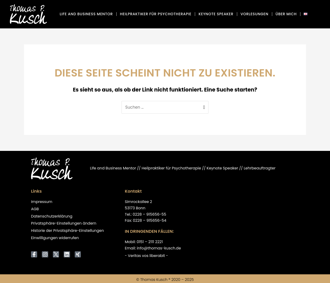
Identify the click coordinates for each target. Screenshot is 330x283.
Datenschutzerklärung (51, 216)
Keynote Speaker (216, 13)
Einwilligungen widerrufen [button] (55, 238)
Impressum (41, 201)
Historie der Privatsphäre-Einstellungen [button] (67, 230)
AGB (35, 209)
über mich (286, 13)
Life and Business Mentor (86, 13)
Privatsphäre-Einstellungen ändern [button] (63, 223)
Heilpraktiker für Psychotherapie (155, 13)
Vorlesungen (254, 13)
